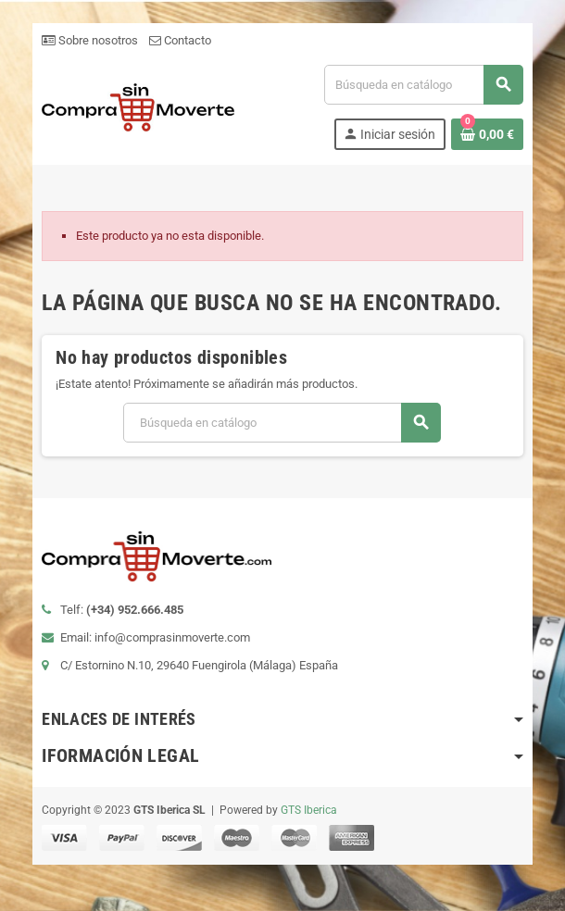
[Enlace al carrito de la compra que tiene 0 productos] (487, 134)
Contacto (180, 40)
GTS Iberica (309, 810)
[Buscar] (423, 85)
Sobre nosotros (90, 40)
